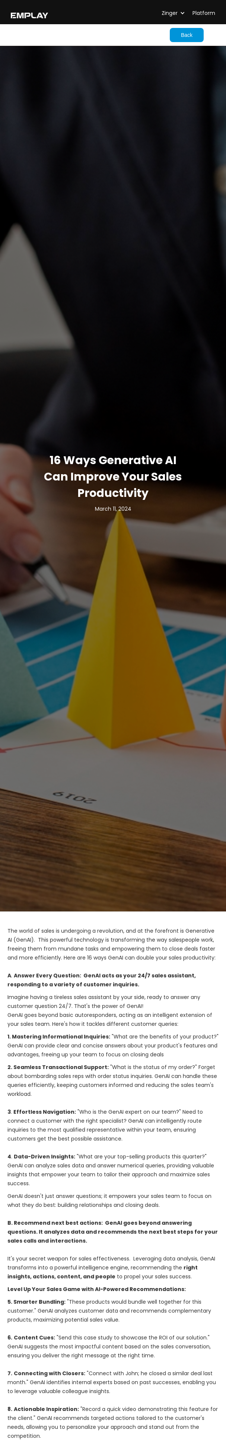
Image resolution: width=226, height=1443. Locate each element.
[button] (166, 13)
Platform (203, 13)
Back (186, 35)
